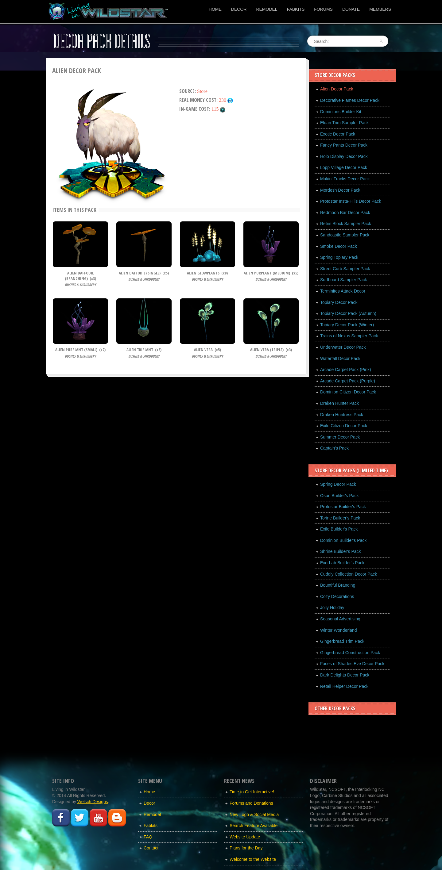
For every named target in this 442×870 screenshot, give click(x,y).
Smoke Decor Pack (338, 246)
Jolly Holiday (332, 607)
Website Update (245, 836)
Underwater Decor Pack (343, 347)
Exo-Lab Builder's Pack (342, 562)
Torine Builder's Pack (340, 517)
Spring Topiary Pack (339, 257)
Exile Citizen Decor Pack (343, 425)
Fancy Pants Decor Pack (343, 145)
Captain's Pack (334, 448)
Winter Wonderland (338, 630)
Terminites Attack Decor (342, 291)
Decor (239, 9)
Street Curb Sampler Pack (345, 268)
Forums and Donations (251, 803)
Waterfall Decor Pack (340, 358)
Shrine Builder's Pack (340, 551)
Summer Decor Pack (340, 437)
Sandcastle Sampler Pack (344, 234)
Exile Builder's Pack (339, 529)
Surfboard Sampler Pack (343, 279)
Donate (351, 9)
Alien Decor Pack (336, 88)
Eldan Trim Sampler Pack (344, 122)
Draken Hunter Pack (339, 403)
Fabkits (296, 9)
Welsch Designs (92, 801)
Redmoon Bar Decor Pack (345, 212)
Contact (151, 847)
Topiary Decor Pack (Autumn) (348, 313)
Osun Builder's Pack (339, 495)
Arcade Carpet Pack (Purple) (347, 380)
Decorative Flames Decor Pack (349, 100)
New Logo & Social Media (254, 814)
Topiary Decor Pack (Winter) (347, 324)
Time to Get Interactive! (252, 791)
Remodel (266, 9)
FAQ (148, 836)
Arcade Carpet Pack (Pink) (345, 369)
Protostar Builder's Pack (343, 506)
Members (380, 9)
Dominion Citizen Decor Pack (348, 391)
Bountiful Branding (337, 585)
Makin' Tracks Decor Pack (345, 178)
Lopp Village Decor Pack (343, 167)
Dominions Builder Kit (340, 111)
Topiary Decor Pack (338, 302)
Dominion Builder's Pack (343, 540)
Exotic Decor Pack (337, 134)
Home (215, 9)
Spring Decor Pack (338, 484)
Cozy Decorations (337, 596)
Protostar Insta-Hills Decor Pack (350, 201)
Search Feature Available (253, 825)
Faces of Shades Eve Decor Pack (352, 663)
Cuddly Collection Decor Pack (348, 574)
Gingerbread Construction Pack (350, 652)
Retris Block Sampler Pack (345, 223)
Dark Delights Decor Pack (344, 675)
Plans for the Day (246, 847)
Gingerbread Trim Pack (342, 641)
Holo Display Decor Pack (344, 156)
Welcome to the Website (253, 859)
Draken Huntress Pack (341, 414)
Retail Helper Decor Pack (344, 686)
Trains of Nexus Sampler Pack (349, 335)
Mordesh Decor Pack (340, 190)
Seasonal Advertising (340, 618)
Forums (323, 9)
